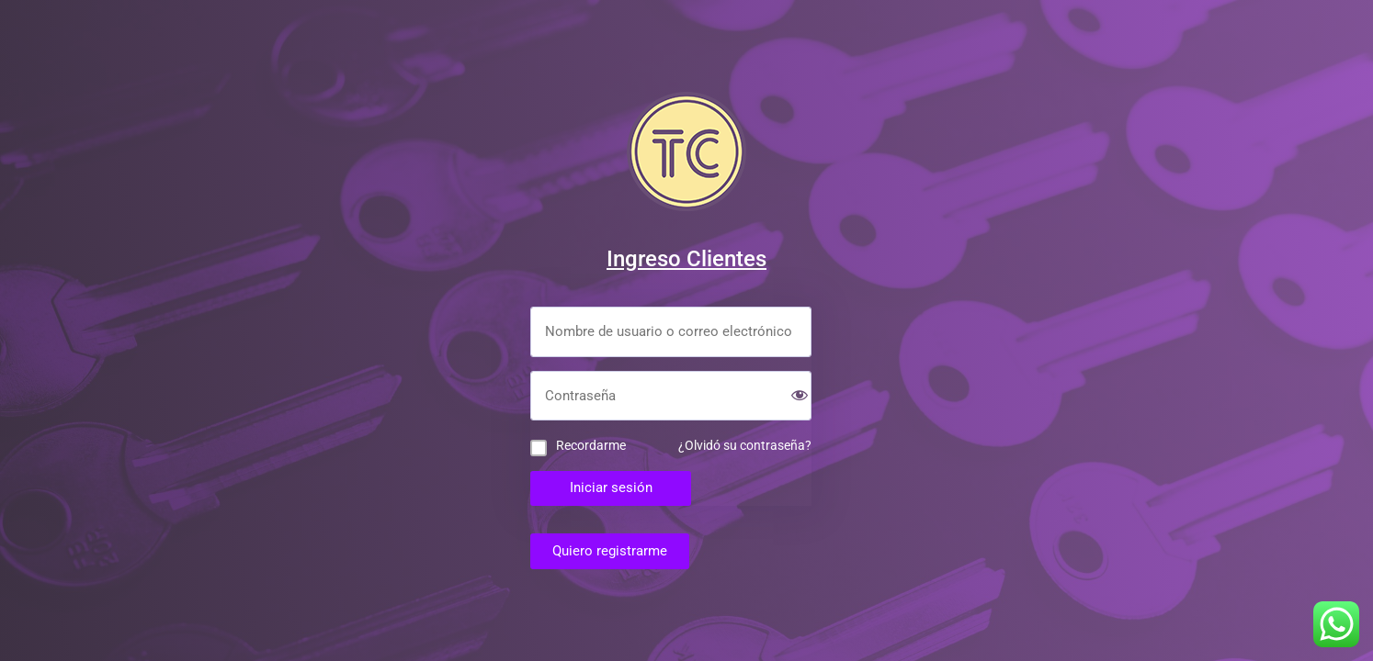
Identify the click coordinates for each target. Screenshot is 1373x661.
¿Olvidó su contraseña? (744, 445)
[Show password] (799, 397)
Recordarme (591, 445)
